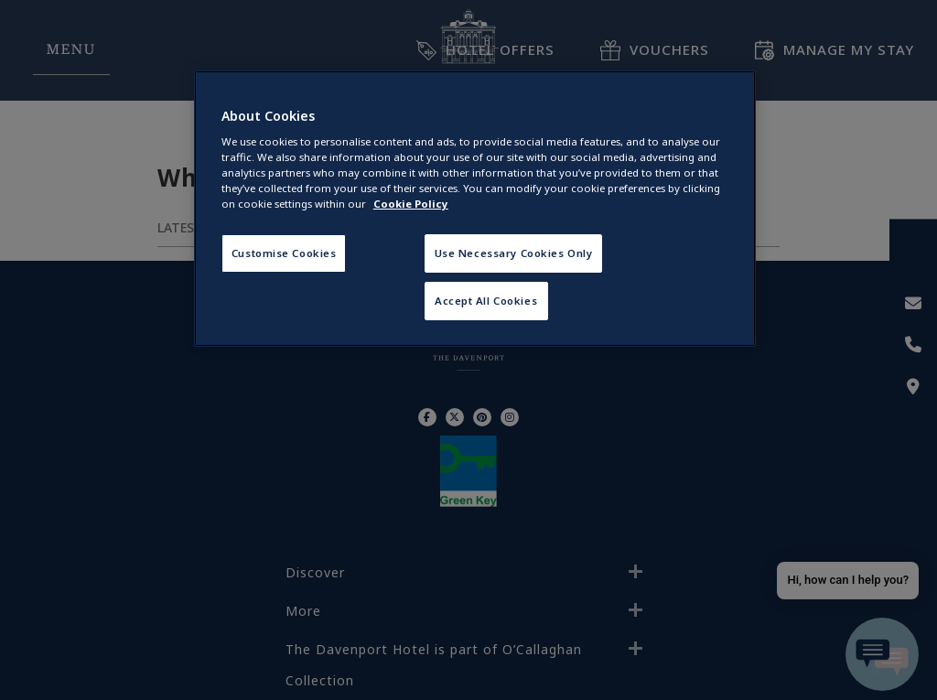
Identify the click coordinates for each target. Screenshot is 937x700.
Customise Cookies (284, 253)
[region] (475, 209)
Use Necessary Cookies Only (514, 253)
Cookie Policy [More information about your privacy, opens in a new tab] (410, 203)
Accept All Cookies (486, 300)
